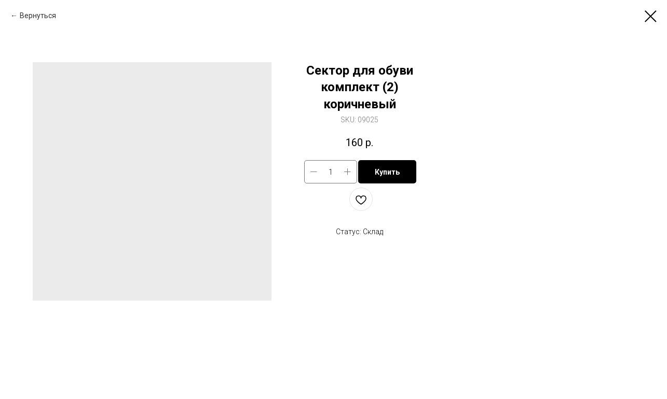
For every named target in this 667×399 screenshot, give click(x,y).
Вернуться (38, 15)
